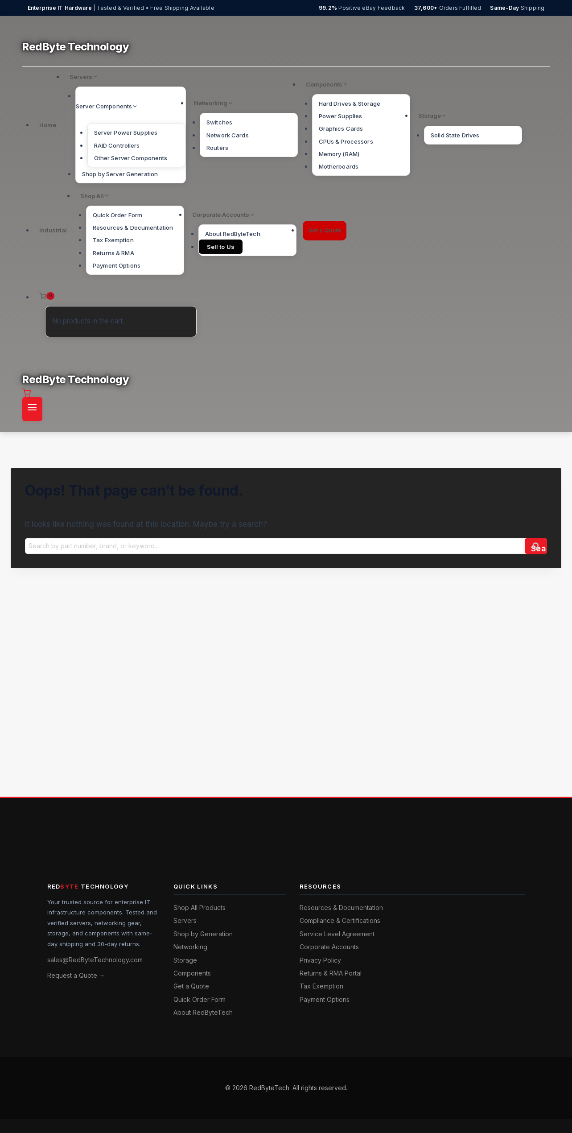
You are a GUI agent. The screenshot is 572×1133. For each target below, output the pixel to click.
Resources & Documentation (133, 227)
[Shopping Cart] (115, 296)
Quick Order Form (117, 215)
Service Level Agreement (337, 934)
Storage (185, 960)
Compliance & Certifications (340, 920)
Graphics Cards (341, 128)
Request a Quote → (76, 975)
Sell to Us (221, 246)
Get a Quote (324, 230)
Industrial (53, 230)
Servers (185, 920)
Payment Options (116, 265)
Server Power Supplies (126, 132)
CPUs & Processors (346, 141)
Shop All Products (199, 907)
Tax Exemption (113, 240)
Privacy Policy (320, 960)
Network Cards (227, 135)
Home (47, 124)
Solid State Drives (455, 135)
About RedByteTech (232, 233)
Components (192, 973)
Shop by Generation (203, 934)
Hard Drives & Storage (350, 103)
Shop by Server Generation (120, 174)
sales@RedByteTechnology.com (95, 959)
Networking (190, 947)
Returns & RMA (113, 252)
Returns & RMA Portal (331, 973)
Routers (217, 147)
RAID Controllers (117, 145)
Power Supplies (340, 116)
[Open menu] (32, 409)
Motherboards (339, 166)
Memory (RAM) (339, 153)
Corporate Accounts (329, 947)
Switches (219, 122)
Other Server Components (131, 157)
